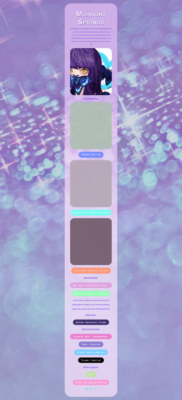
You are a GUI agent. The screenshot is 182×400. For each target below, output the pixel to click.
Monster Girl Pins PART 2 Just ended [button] (91, 213)
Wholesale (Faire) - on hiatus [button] (91, 294)
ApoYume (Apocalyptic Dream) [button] (91, 323)
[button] (86, 389)
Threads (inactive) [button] (91, 361)
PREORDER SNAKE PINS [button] (91, 155)
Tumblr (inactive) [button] (91, 345)
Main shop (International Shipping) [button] (92, 286)
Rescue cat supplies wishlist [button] (91, 383)
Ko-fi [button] (91, 375)
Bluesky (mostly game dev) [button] (91, 353)
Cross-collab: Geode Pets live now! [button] (91, 271)
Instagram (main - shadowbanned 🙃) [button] (92, 337)
